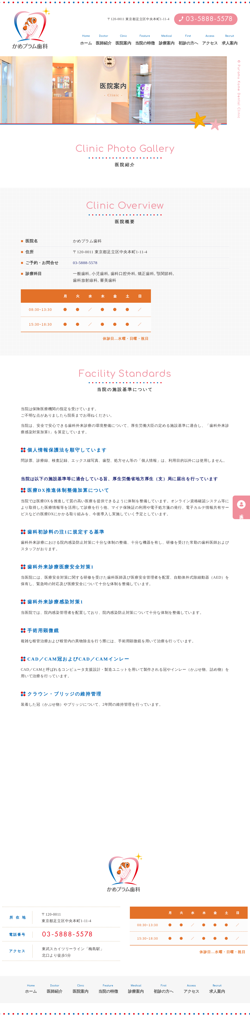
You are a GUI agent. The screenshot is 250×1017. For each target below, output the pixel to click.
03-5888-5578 (209, 19)
